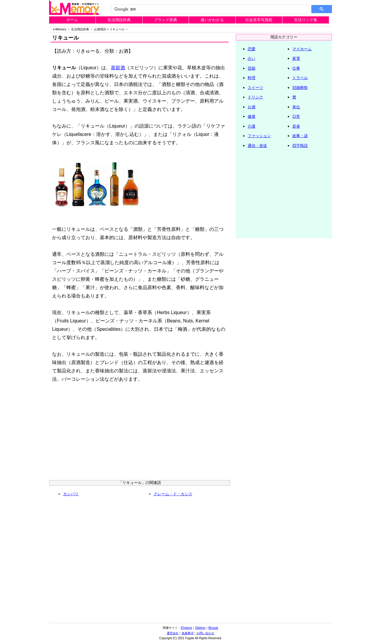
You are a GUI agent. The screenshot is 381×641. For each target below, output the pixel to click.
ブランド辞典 (165, 20)
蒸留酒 (118, 67)
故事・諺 (300, 136)
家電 (296, 58)
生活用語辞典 (119, 20)
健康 (251, 116)
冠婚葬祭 (300, 87)
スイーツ (255, 87)
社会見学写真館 (258, 20)
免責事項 (187, 633)
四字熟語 (300, 145)
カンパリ (71, 494)
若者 (296, 126)
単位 (296, 107)
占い (251, 58)
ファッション (259, 136)
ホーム (72, 20)
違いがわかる (212, 20)
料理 (251, 78)
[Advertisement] (139, 434)
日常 (296, 116)
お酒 (251, 107)
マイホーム (302, 49)
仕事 (296, 68)
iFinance (186, 627)
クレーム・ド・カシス (173, 494)
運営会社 (173, 633)
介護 (251, 126)
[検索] (208, 9)
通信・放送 (257, 145)
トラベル (300, 78)
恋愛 (251, 49)
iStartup (200, 627)
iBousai (213, 627)
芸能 (251, 68)
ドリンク (255, 97)
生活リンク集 (305, 20)
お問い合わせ (205, 633)
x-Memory (59, 29)
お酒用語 (100, 29)
